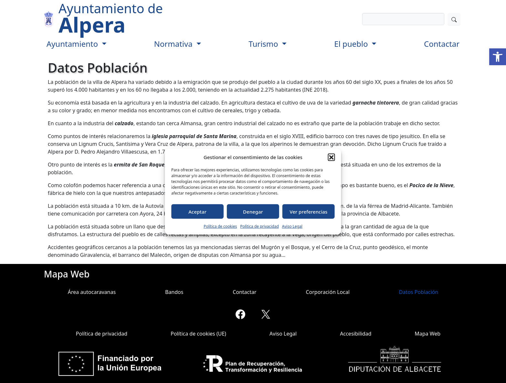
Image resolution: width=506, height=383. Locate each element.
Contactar (442, 43)
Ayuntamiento (73, 43)
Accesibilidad (355, 333)
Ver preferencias (309, 211)
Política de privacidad (259, 226)
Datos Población (418, 292)
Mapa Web (427, 333)
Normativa (174, 43)
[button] (497, 56)
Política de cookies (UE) (198, 333)
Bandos (174, 292)
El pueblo (352, 43)
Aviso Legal (292, 226)
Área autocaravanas (92, 292)
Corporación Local (328, 292)
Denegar (253, 211)
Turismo (264, 43)
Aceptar (197, 211)
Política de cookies (220, 226)
